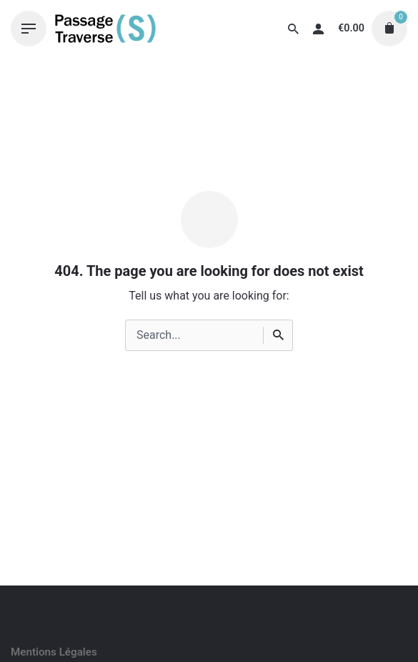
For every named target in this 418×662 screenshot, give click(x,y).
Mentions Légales (54, 652)
